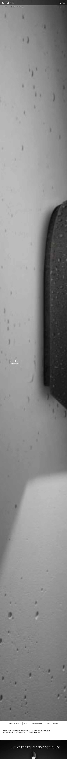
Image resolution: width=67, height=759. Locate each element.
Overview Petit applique (17, 7)
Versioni (55, 723)
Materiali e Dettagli (36, 723)
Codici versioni (62, 7)
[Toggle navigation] (64, 2)
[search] (60, 3)
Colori (47, 723)
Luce (25, 723)
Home (3, 7)
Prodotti (8, 7)
